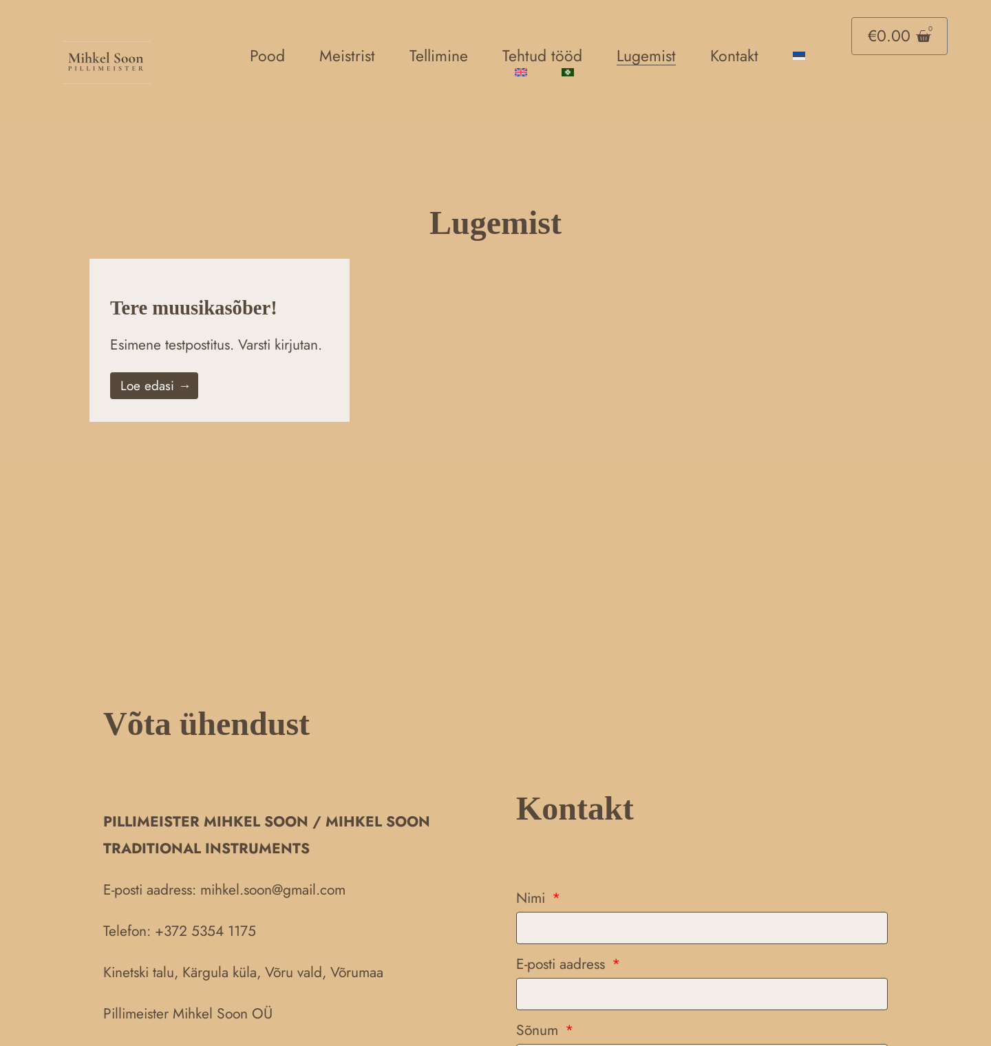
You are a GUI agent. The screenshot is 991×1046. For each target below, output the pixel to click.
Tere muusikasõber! (203, 307)
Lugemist (646, 55)
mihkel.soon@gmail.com (272, 889)
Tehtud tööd (542, 55)
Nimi (532, 898)
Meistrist (347, 55)
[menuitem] (799, 55)
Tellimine (438, 55)
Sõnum (539, 1030)
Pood (267, 55)
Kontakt (734, 55)
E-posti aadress (562, 964)
